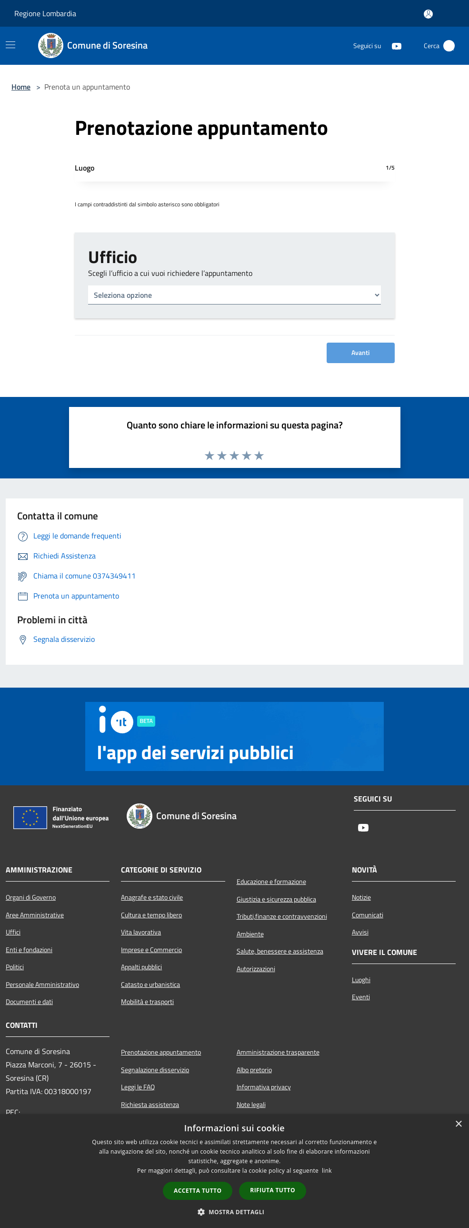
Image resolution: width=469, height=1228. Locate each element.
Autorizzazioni (256, 969)
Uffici (13, 932)
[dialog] (234, 1171)
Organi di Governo (31, 897)
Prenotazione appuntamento (161, 1052)
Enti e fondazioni (29, 949)
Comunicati (367, 915)
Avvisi (360, 932)
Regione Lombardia (45, 13)
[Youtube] (392, 45)
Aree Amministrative (35, 915)
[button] (235, 1212)
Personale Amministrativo (42, 984)
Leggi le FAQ (138, 1087)
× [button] (458, 1124)
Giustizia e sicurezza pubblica (276, 899)
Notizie (361, 897)
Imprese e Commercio (151, 949)
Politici (15, 967)
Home (20, 86)
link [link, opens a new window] (327, 1171)
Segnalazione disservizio (155, 1070)
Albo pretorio (254, 1070)
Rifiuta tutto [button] (272, 1190)
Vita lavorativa (141, 932)
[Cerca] (449, 45)
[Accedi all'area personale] (428, 14)
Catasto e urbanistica (150, 984)
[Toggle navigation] (10, 45)
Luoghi (361, 979)
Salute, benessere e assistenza (280, 951)
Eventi (361, 997)
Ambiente (250, 934)
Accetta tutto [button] (197, 1191)
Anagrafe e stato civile (152, 897)
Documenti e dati (29, 1001)
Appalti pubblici (141, 967)
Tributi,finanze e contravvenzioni (282, 916)
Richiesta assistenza (150, 1104)
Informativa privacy (264, 1087)
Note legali (251, 1104)
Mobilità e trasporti (147, 1001)
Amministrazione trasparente (278, 1052)
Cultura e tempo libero (151, 915)
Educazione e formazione (271, 881)
